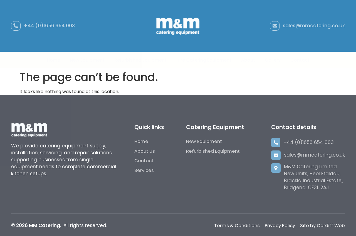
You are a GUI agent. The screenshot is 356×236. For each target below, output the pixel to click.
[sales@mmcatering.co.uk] (275, 26)
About (248, 60)
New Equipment (87, 60)
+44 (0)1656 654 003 (49, 25)
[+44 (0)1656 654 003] (16, 26)
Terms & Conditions (231, 225)
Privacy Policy (276, 225)
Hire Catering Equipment (203, 60)
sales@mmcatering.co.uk (314, 25)
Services (144, 170)
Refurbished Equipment (140, 60)
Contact (300, 60)
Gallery (273, 60)
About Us (144, 151)
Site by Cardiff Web (321, 225)
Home (53, 60)
